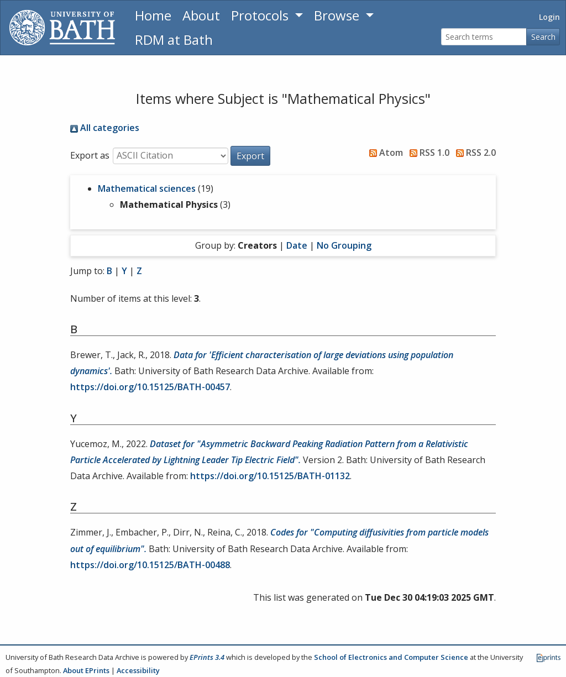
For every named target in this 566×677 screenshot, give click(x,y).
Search (543, 37)
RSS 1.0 (427, 152)
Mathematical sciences (147, 188)
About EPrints (86, 670)
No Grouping (344, 245)
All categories (104, 128)
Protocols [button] (261, 15)
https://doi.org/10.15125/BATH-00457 (150, 387)
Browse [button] (338, 15)
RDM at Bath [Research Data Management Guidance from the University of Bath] (174, 39)
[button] (250, 156)
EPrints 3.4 (207, 657)
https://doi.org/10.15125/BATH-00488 (150, 565)
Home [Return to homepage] (153, 15)
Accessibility (138, 670)
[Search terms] (484, 36)
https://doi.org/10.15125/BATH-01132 (270, 476)
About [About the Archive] (201, 15)
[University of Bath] (62, 27)
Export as (89, 155)
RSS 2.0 (474, 152)
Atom (384, 152)
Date (296, 245)
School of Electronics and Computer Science (391, 657)
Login (549, 17)
